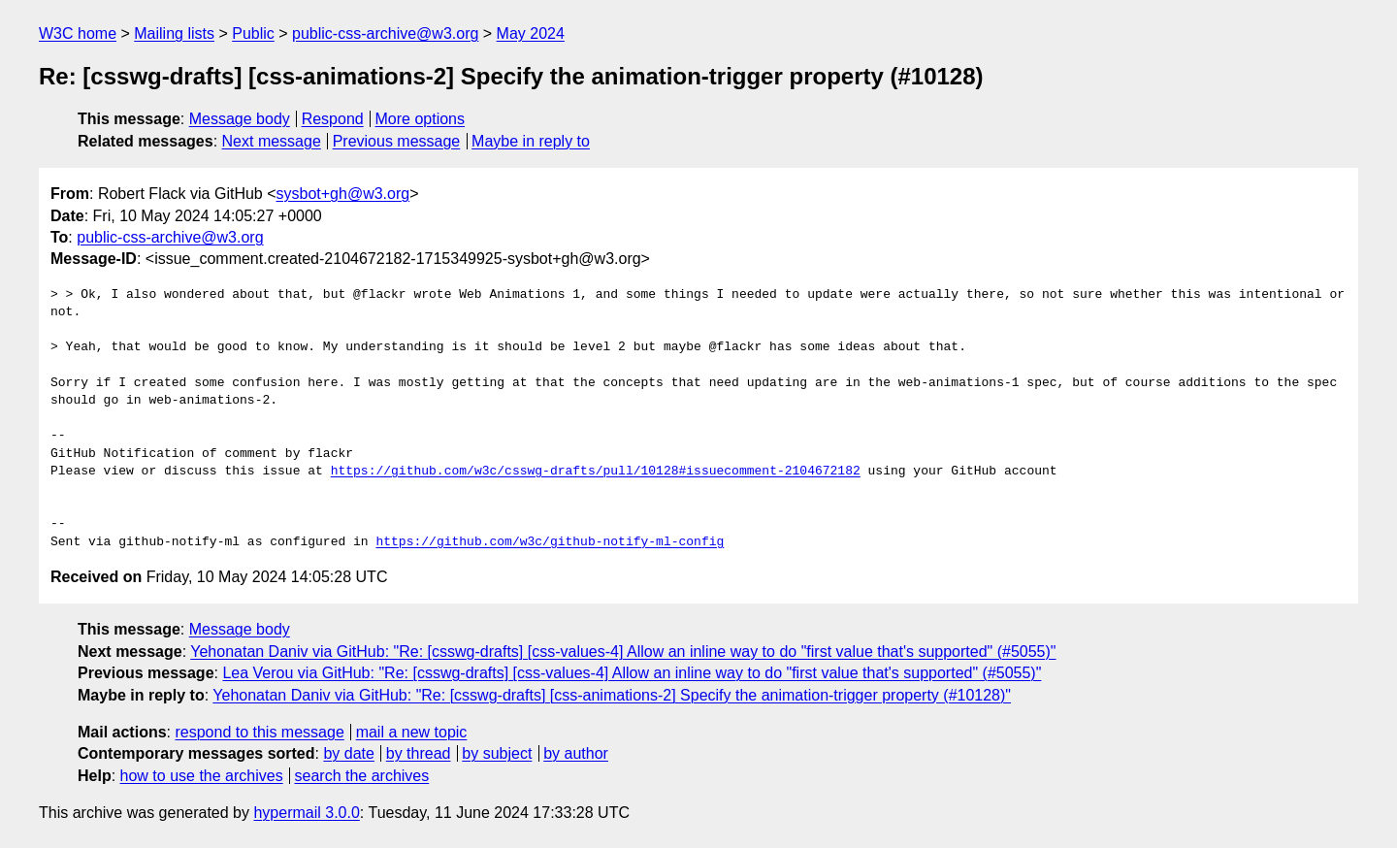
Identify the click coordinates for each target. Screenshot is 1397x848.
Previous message (397, 141)
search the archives (362, 775)
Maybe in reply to (530, 141)
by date (348, 753)
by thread (418, 753)
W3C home (77, 33)
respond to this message (259, 732)
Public (253, 33)
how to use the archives (201, 775)
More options (420, 119)
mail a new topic (412, 732)
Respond (333, 119)
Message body (239, 119)
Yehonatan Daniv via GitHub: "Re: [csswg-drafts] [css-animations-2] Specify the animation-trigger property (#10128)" (611, 695)
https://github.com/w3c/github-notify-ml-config (549, 542)
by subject (497, 753)
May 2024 (531, 33)
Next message (271, 141)
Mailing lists (174, 33)
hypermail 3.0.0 (306, 812)
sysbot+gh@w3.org (343, 193)
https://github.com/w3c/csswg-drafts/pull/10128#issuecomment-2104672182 (596, 471)
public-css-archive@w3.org (385, 33)
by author (575, 753)
